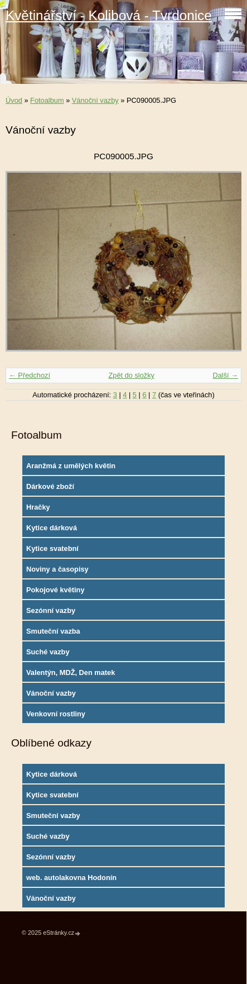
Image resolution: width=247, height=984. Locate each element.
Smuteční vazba (53, 631)
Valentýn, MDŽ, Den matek (70, 672)
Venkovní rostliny (55, 714)
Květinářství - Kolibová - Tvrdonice (109, 15)
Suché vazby (48, 652)
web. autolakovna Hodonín (71, 877)
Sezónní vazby (50, 610)
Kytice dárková (51, 528)
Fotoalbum (47, 100)
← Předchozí (29, 375)
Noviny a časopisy (57, 569)
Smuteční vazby (53, 815)
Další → (225, 375)
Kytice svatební (52, 548)
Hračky (38, 507)
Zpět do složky (131, 375)
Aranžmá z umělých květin (70, 466)
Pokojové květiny (55, 590)
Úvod (14, 100)
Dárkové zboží (50, 486)
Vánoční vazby (95, 100)
